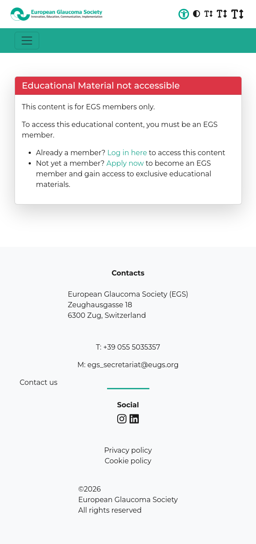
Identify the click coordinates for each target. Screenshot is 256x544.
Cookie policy (128, 461)
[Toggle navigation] (27, 40)
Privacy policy (128, 450)
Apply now (125, 163)
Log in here (127, 153)
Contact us (39, 382)
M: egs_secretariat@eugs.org (127, 365)
